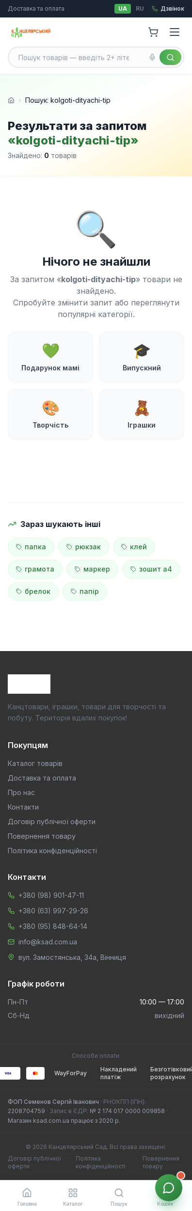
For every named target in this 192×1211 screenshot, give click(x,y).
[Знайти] (170, 57)
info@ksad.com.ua (47, 942)
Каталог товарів (35, 763)
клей (134, 546)
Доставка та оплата (36, 8)
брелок (33, 591)
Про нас (21, 792)
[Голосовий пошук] (152, 57)
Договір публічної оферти (52, 821)
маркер (92, 569)
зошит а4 (151, 569)
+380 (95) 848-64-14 (52, 926)
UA (122, 8)
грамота (35, 569)
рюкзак (83, 546)
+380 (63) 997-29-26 (53, 911)
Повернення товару (42, 836)
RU (140, 8)
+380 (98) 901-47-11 (51, 895)
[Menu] (174, 32)
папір (85, 591)
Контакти (23, 807)
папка (31, 546)
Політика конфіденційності (52, 850)
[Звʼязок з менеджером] (168, 1187)
